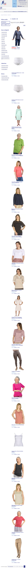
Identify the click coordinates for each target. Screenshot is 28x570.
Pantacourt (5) (4, 52)
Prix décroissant (20, 22)
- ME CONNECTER (22, 4)
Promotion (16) (4, 76)
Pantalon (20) (4, 50)
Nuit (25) (3, 54)
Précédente (10, 566)
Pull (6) (2, 39)
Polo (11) (3, 37)
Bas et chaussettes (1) (5, 58)
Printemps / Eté (4, 67)
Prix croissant (16, 22)
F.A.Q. (15, 3)
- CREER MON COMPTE (23, 2)
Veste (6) (3, 43)
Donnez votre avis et (15, 11)
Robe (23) (3, 48)
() (21, 6)
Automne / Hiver (4, 65)
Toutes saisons (4, 69)
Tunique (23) (4, 34)
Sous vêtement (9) (5, 56)
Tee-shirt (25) (4, 32)
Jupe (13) (3, 46)
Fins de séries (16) (4, 79)
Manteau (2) (3, 45)
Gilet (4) (3, 41)
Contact (14, 6)
